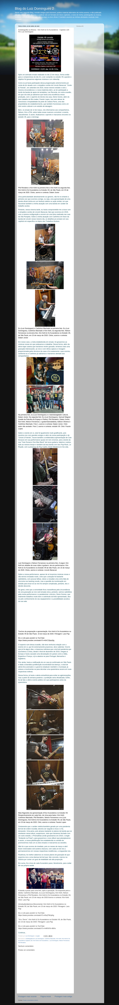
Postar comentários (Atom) (30, 1000)
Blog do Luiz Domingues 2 (34, 8)
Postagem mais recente (27, 996)
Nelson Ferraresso (64, 940)
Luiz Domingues (53, 940)
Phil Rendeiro (22, 942)
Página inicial (45, 996)
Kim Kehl (58, 938)
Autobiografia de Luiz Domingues (34, 938)
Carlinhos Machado (50, 938)
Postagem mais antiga (63, 996)
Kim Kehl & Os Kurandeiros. (41, 940)
